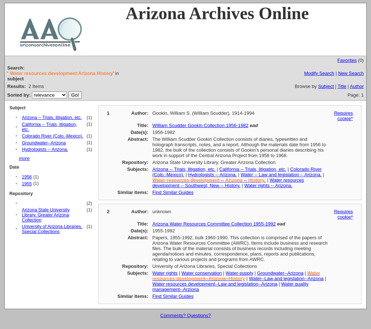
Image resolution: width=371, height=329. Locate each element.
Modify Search (319, 73)
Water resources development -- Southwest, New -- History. (228, 182)
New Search (351, 73)
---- (236, 275)
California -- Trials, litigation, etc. (252, 169)
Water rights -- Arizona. (268, 185)
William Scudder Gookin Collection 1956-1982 (200, 125)
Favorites (347, 60)
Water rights (165, 273)
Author (357, 86)
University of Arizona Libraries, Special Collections (52, 229)
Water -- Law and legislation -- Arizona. (281, 174)
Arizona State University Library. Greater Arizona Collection (46, 215)
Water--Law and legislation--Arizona (286, 278)
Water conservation (202, 273)
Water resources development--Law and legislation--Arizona (214, 284)
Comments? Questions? (185, 315)
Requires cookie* (343, 115)
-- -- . (209, 180)
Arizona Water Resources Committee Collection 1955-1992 (214, 224)
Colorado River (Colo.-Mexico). (52, 136)
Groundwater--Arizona (44, 142)
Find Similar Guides (172, 192)
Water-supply (239, 273)
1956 (27, 177)
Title (342, 86)
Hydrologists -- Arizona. (45, 149)
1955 (27, 183)
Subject (326, 86)
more (24, 158)
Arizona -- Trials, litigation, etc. (52, 117)
